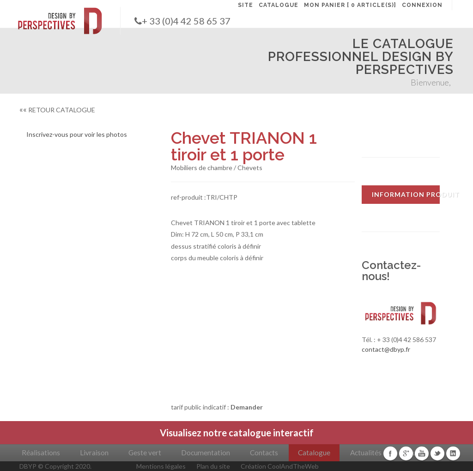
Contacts (264, 452)
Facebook (390, 453)
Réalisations (41, 452)
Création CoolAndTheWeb (280, 466)
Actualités (366, 452)
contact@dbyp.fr (386, 349)
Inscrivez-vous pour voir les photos (76, 134)
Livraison (94, 452)
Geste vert (144, 452)
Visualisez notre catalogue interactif (237, 432)
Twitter (437, 453)
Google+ (406, 453)
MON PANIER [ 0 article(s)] (350, 5)
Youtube (422, 453)
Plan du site (213, 466)
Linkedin (453, 453)
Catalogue (314, 452)
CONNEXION (422, 5)
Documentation (205, 452)
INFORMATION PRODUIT (406, 194)
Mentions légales (161, 466)
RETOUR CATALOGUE (57, 110)
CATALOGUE (278, 5)
